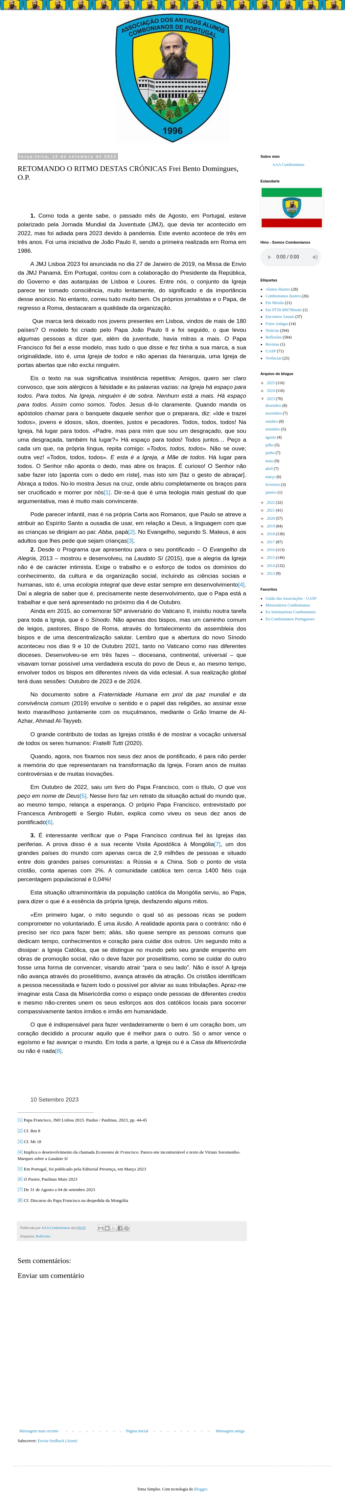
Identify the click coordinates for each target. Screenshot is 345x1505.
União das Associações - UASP (291, 598)
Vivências (273, 358)
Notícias (272, 330)
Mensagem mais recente (39, 1431)
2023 (271, 398)
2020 (271, 518)
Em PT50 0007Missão (284, 309)
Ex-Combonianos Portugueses (290, 619)
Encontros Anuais (280, 316)
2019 (271, 526)
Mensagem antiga (230, 1431)
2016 (271, 549)
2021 (271, 510)
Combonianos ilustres (283, 296)
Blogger (200, 1489)
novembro (274, 413)
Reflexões (43, 1236)
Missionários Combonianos (288, 605)
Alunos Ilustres (278, 289)
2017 (271, 542)
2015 (271, 557)
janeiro (271, 492)
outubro (272, 421)
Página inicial (137, 1431)
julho (270, 445)
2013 (271, 573)
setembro (273, 429)
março (270, 476)
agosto (271, 437)
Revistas (272, 344)
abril (269, 468)
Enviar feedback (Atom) (57, 1440)
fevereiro (273, 484)
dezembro (273, 405)
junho (270, 452)
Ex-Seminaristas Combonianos (291, 612)
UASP (271, 351)
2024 (271, 390)
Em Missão (275, 302)
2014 (271, 565)
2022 (271, 502)
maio (269, 461)
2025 (271, 382)
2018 (271, 534)
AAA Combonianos (288, 164)
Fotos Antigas (277, 323)
